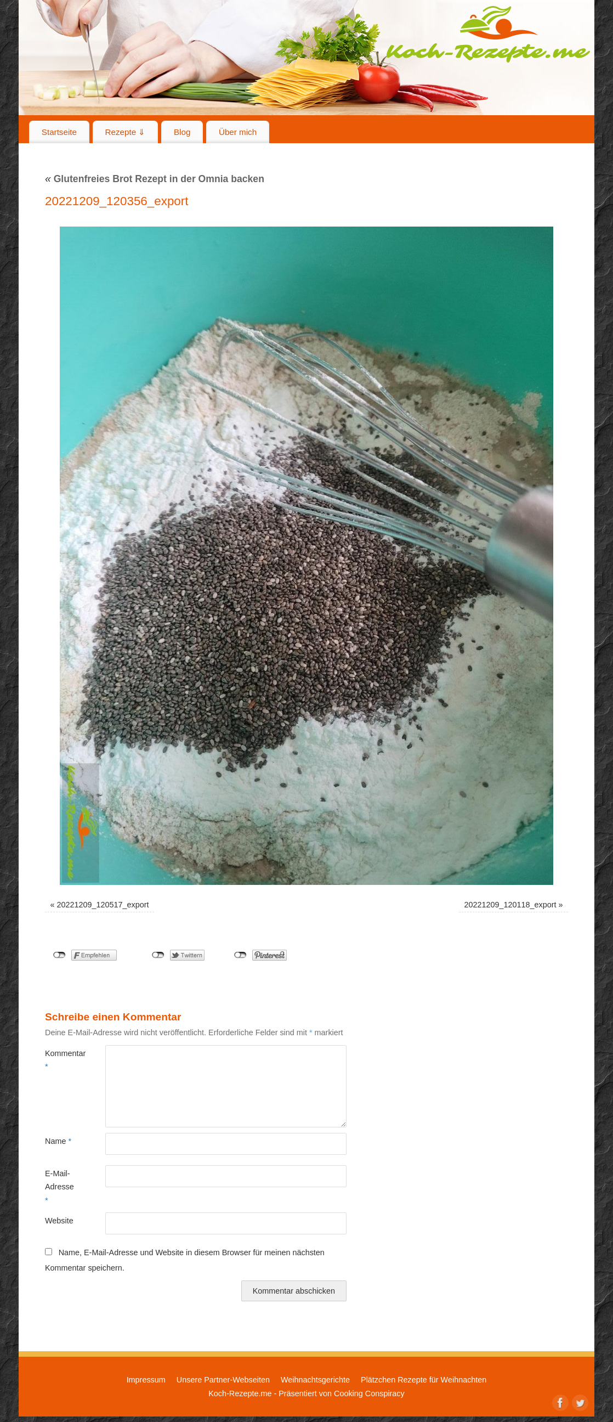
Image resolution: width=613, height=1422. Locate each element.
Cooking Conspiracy (369, 1393)
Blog (182, 132)
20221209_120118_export (510, 904)
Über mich (238, 132)
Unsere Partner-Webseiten (223, 1379)
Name (58, 1141)
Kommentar (60, 1060)
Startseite (59, 132)
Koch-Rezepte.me (488, 34)
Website (59, 1220)
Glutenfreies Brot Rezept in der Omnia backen (154, 178)
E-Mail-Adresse (59, 1187)
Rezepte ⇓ (125, 132)
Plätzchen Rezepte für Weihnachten (423, 1379)
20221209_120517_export (103, 904)
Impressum (146, 1379)
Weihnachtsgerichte (315, 1379)
